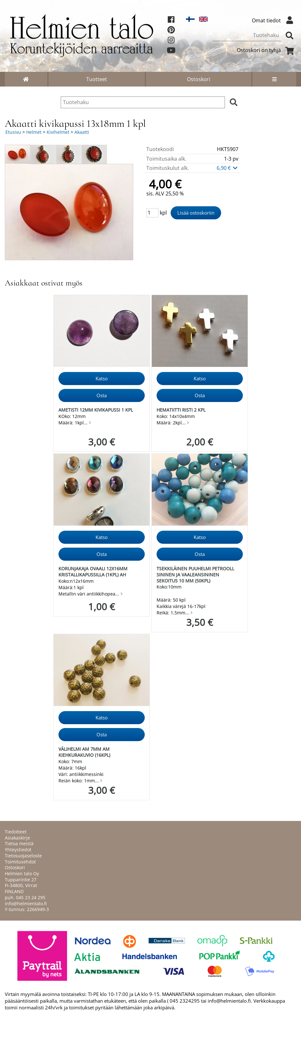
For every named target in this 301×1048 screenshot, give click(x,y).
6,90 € (227, 167)
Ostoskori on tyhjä (266, 50)
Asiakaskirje (17, 838)
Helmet (34, 132)
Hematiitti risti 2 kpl (181, 410)
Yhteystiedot (18, 850)
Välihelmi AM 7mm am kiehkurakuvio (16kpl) (84, 752)
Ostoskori (198, 79)
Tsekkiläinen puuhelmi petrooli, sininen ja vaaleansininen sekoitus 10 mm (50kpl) (196, 574)
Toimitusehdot (20, 862)
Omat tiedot (274, 20)
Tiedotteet (16, 832)
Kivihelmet (58, 132)
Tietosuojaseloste (23, 856)
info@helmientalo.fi (26, 903)
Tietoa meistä (19, 843)
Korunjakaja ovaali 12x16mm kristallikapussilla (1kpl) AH (92, 572)
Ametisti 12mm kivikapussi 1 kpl (95, 410)
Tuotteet (96, 79)
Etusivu (13, 132)
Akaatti (81, 132)
